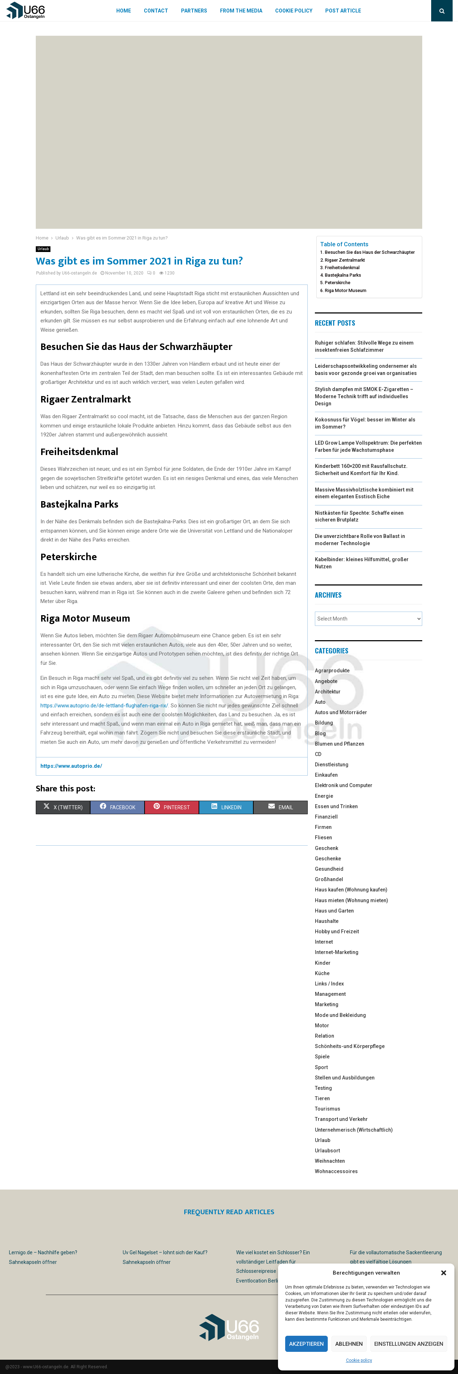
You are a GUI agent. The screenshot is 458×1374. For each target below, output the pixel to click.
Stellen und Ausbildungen (345, 1078)
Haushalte (326, 921)
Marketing (326, 1004)
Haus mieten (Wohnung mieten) (351, 900)
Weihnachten (330, 1161)
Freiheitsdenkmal (342, 267)
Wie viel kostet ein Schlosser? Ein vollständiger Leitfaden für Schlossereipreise (273, 1262)
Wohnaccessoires (336, 1171)
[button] (443, 1272)
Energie (324, 796)
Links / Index (329, 984)
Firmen (323, 827)
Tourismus (327, 1109)
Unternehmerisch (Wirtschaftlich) (354, 1130)
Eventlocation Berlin (258, 1281)
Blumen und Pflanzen (339, 744)
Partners (194, 11)
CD (318, 754)
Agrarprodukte (332, 670)
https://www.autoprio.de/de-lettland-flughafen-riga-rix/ (104, 705)
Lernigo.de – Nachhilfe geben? (43, 1252)
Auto (320, 702)
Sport (321, 1067)
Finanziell (326, 817)
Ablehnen (349, 1344)
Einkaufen (326, 775)
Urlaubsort (327, 1150)
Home (123, 11)
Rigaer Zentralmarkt (345, 260)
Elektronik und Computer (343, 785)
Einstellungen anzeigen (408, 1344)
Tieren (322, 1098)
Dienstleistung (332, 764)
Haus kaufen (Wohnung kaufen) (351, 890)
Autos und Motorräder (341, 712)
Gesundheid (329, 869)
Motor (322, 1025)
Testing (323, 1088)
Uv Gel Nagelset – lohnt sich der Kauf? (165, 1252)
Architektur (328, 692)
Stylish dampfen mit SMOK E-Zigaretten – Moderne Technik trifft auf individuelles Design (364, 396)
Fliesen (323, 837)
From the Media (241, 11)
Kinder (323, 963)
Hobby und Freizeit (337, 931)
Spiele (322, 1056)
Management (330, 994)
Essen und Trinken (336, 806)
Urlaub (43, 249)
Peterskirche (337, 282)
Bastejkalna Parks (343, 275)
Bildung (324, 723)
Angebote (326, 681)
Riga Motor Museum (345, 290)
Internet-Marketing (337, 952)
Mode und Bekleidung (340, 1015)
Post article (343, 11)
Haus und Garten (334, 911)
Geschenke (328, 858)
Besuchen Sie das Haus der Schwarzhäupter (370, 252)
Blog (320, 733)
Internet (324, 942)
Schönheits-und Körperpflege (350, 1046)
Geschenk (326, 848)
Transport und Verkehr (341, 1119)
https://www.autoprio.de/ (71, 766)
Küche (322, 973)
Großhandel (329, 879)
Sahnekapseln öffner (33, 1262)
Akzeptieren (306, 1344)
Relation (324, 1036)
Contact (156, 11)
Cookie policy (359, 1360)
